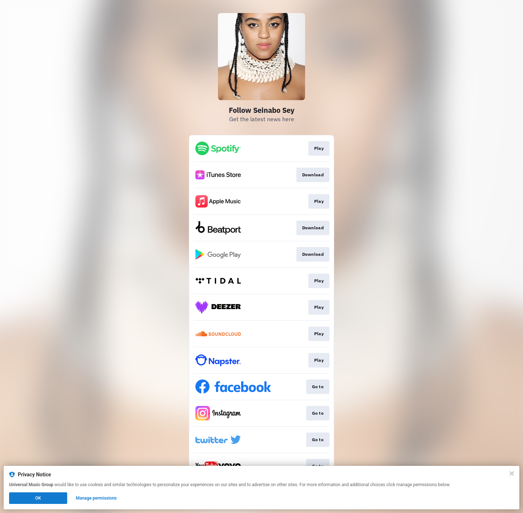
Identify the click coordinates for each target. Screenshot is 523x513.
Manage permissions (96, 498)
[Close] (512, 473)
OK (38, 498)
